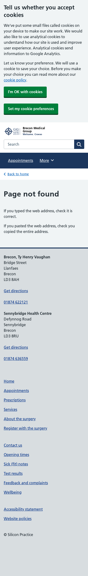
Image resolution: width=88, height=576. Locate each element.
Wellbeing (13, 492)
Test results (13, 473)
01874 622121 (16, 302)
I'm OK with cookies (25, 91)
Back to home (18, 174)
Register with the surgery (25, 428)
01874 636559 (16, 358)
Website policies (17, 518)
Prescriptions (15, 400)
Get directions (16, 290)
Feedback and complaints (26, 482)
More (47, 160)
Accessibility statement (23, 509)
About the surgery (20, 418)
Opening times (16, 454)
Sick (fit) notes (16, 464)
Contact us (13, 445)
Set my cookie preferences (31, 108)
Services (10, 409)
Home (9, 381)
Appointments (20, 160)
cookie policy (15, 80)
